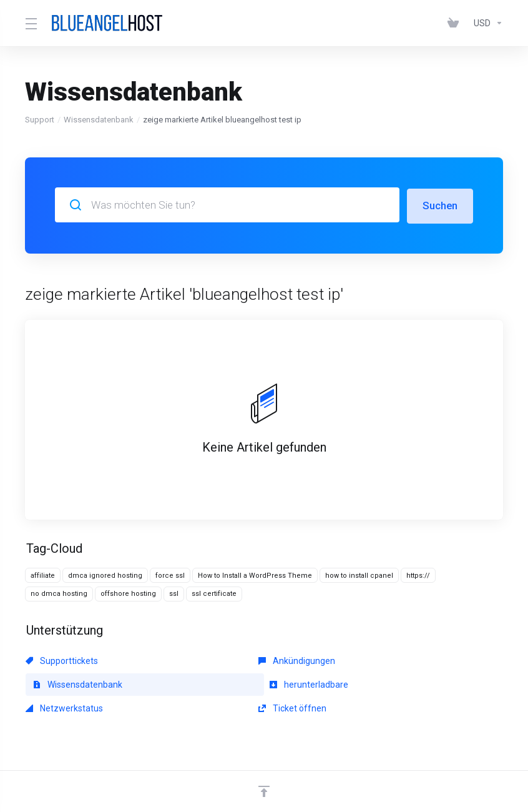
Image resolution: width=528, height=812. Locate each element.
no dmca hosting (59, 593)
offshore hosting (128, 593)
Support (39, 119)
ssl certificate (214, 593)
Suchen (439, 205)
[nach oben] (264, 766)
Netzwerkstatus (218, 683)
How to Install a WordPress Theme (255, 574)
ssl (173, 593)
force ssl (170, 574)
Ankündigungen (217, 660)
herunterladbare (65, 683)
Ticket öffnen (367, 683)
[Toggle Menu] (30, 23)
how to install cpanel (359, 574)
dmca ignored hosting (105, 574)
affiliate (43, 574)
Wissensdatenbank (99, 119)
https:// (418, 574)
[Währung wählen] (486, 23)
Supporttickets (62, 660)
